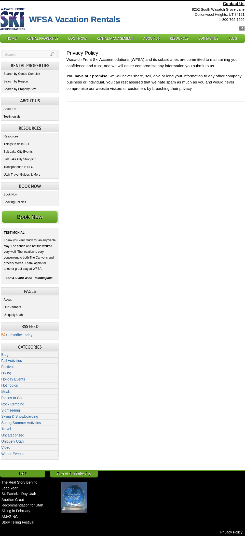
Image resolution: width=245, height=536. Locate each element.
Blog (232, 38)
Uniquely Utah (13, 315)
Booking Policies (15, 202)
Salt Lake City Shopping (20, 159)
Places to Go (11, 398)
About (7, 299)
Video (5, 447)
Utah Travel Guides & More (22, 174)
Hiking (6, 373)
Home (12, 38)
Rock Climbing (12, 404)
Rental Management (115, 38)
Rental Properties (42, 38)
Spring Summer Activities (21, 423)
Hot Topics (9, 385)
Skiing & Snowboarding (19, 416)
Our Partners (12, 307)
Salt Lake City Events (18, 151)
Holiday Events (13, 379)
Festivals (8, 367)
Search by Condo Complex (22, 74)
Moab (5, 392)
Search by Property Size (20, 89)
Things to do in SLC (17, 144)
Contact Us (233, 4)
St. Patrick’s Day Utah (19, 494)
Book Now (77, 38)
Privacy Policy (231, 532)
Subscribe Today (17, 335)
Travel (6, 429)
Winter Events (12, 454)
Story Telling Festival (18, 522)
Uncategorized (12, 435)
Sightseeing (10, 410)
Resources (179, 38)
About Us (151, 38)
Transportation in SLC (18, 167)
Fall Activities (11, 361)
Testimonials (12, 116)
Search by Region (16, 81)
